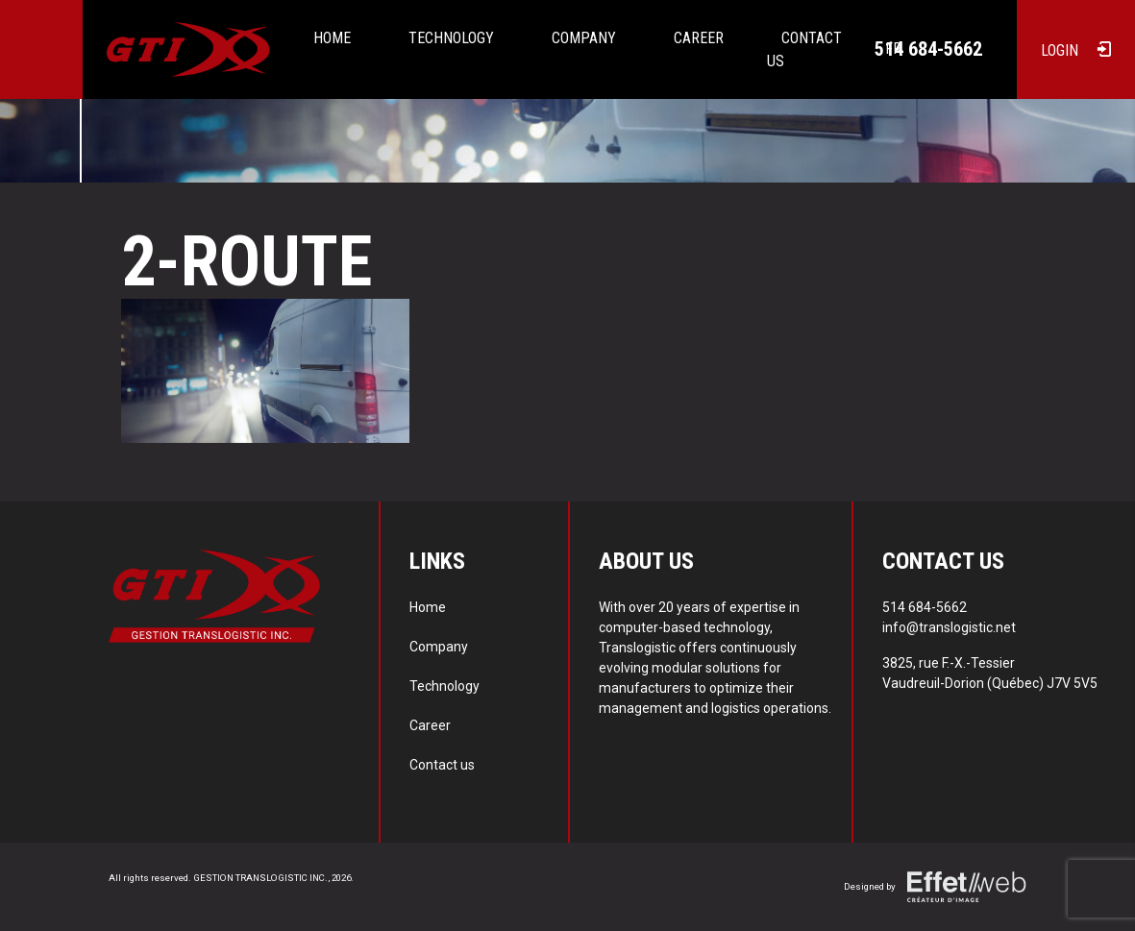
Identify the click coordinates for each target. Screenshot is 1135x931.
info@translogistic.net (949, 627)
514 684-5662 (928, 49)
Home (332, 38)
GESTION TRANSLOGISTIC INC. (260, 877)
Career (699, 38)
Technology (451, 38)
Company (584, 38)
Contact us (442, 764)
